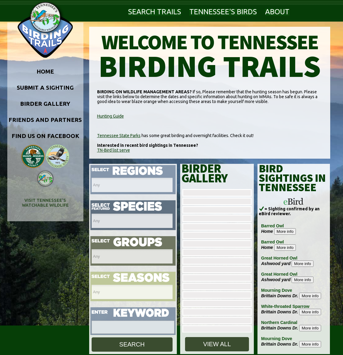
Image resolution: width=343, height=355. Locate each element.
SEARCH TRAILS (154, 12)
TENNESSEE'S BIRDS (223, 12)
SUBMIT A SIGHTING (45, 87)
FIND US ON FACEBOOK (45, 136)
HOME (45, 71)
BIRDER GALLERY (45, 103)
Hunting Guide (110, 116)
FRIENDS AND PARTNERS (45, 119)
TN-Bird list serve (113, 150)
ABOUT (277, 12)
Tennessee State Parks (119, 135)
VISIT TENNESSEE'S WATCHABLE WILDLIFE (45, 203)
